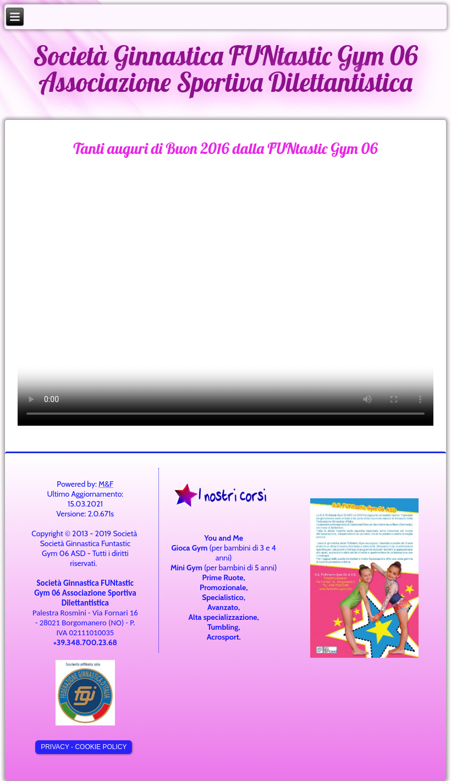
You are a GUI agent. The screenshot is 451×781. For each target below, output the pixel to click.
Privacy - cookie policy (84, 747)
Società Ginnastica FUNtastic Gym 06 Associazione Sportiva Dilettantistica (225, 68)
